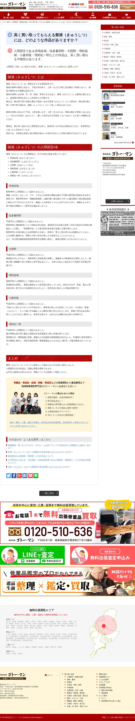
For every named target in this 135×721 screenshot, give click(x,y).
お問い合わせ (117, 201)
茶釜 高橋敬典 (117, 137)
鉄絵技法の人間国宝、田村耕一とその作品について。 (31, 456)
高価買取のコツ (42, 18)
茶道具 (106, 41)
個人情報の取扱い (117, 717)
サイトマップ (130, 717)
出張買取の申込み (109, 18)
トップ (2, 22)
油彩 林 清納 (117, 118)
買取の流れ (25, 18)
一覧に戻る (48, 493)
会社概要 (92, 18)
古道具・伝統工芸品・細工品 (114, 61)
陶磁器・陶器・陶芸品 (112, 69)
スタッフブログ (76, 18)
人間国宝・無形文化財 (20, 22)
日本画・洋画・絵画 (111, 45)
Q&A (8, 22)
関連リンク (106, 717)
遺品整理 (104, 693)
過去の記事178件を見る (122, 143)
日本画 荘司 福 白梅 (119, 128)
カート (103, 698)
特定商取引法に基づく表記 (111, 701)
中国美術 (107, 49)
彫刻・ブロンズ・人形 (112, 65)
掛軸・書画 (108, 37)
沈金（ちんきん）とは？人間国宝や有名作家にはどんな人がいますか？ (39, 467)
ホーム (49, 675)
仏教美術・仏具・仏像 (112, 53)
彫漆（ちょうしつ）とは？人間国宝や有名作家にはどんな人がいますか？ (40, 452)
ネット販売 (126, 18)
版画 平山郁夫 (117, 107)
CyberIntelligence (36, 717)
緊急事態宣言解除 (117, 95)
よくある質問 (59, 18)
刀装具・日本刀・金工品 (113, 73)
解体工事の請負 (107, 690)
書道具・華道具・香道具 (113, 57)
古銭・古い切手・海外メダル (114, 77)
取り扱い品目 (8, 18)
